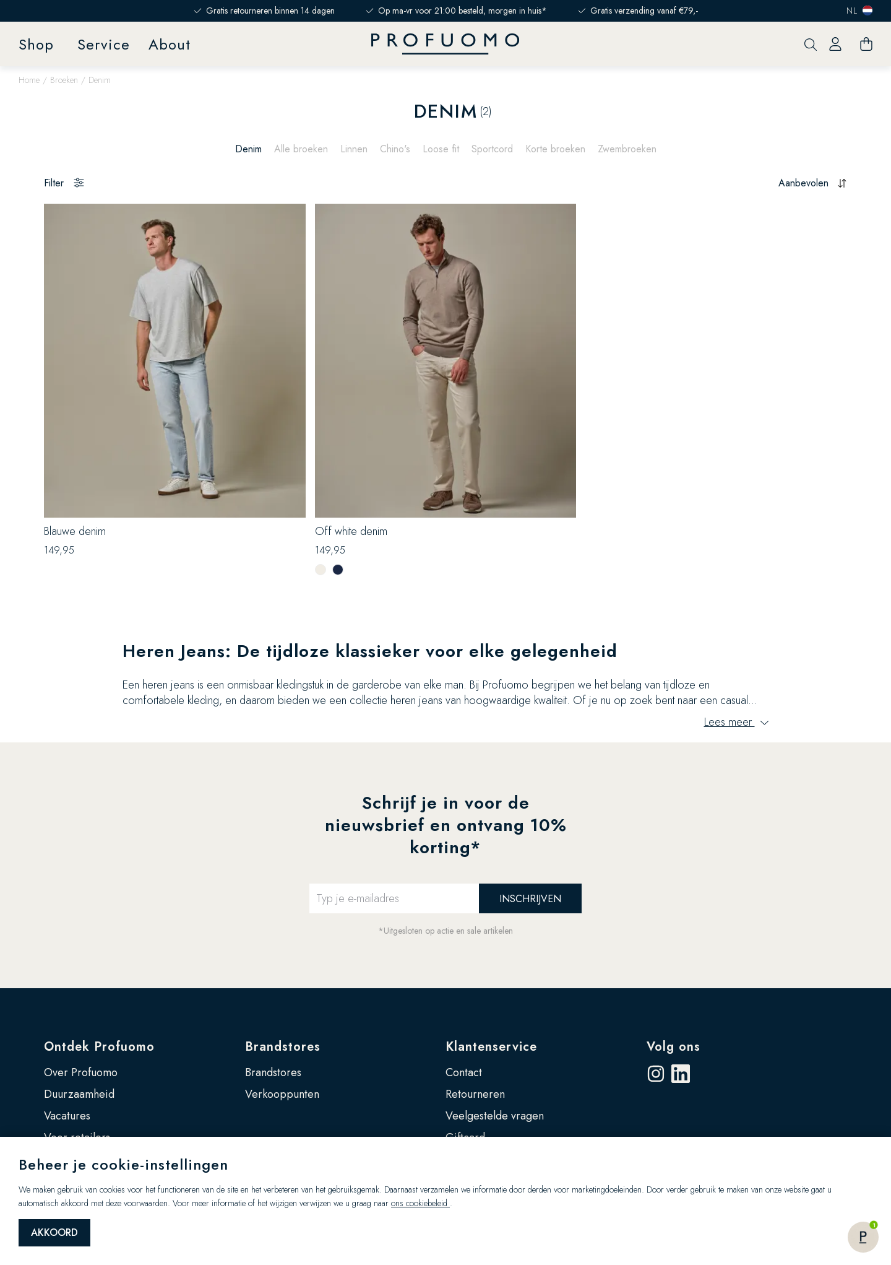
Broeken (64, 80)
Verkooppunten (282, 1094)
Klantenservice (491, 1047)
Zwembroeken (627, 149)
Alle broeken (301, 149)
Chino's (395, 149)
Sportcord (492, 149)
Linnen (354, 149)
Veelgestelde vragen (495, 1116)
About (169, 44)
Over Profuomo (81, 1072)
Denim (248, 149)
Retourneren (475, 1094)
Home (29, 80)
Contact (464, 1072)
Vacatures (67, 1116)
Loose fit (441, 149)
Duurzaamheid (79, 1094)
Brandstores (283, 1047)
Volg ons (673, 1047)
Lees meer (736, 722)
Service (103, 44)
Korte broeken (555, 149)
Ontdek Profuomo (99, 1047)
